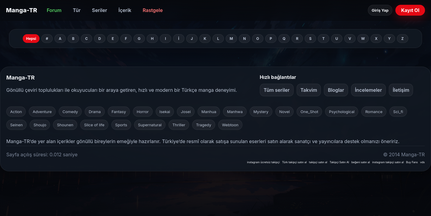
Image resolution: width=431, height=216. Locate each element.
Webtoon (230, 124)
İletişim (401, 90)
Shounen (65, 124)
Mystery (261, 111)
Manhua (208, 111)
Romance (373, 111)
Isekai (165, 111)
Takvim (309, 90)
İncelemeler (368, 90)
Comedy (70, 111)
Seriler (99, 10)
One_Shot (309, 111)
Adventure (42, 111)
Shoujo (40, 124)
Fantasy (119, 111)
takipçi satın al (318, 162)
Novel (284, 111)
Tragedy (203, 124)
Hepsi (31, 38)
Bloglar (336, 90)
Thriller (178, 124)
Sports (121, 124)
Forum (54, 10)
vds (422, 162)
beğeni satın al (360, 162)
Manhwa (234, 111)
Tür (77, 10)
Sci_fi (398, 111)
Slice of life (94, 124)
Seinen (16, 124)
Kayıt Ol (410, 10)
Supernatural (150, 124)
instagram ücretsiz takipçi (263, 162)
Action (16, 111)
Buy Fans (412, 162)
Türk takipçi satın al (294, 162)
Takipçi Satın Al (339, 162)
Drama (95, 111)
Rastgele (153, 10)
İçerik (125, 10)
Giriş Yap (380, 10)
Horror (143, 111)
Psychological (341, 111)
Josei (186, 111)
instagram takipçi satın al (388, 162)
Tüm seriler (277, 90)
